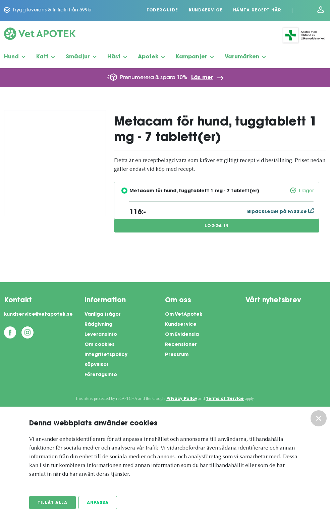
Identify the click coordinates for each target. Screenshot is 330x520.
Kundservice (205, 10)
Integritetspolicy (106, 355)
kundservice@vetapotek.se (38, 314)
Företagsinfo (101, 375)
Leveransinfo (101, 334)
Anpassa (98, 503)
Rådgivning (98, 324)
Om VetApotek (183, 314)
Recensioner (181, 345)
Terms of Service (225, 399)
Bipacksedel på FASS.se (280, 212)
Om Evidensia (182, 334)
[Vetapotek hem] (40, 35)
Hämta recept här (257, 10)
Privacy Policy (181, 399)
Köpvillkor (97, 365)
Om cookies (100, 345)
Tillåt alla (52, 503)
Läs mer (202, 78)
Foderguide (162, 10)
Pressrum (176, 355)
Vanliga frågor (103, 314)
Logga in (217, 226)
